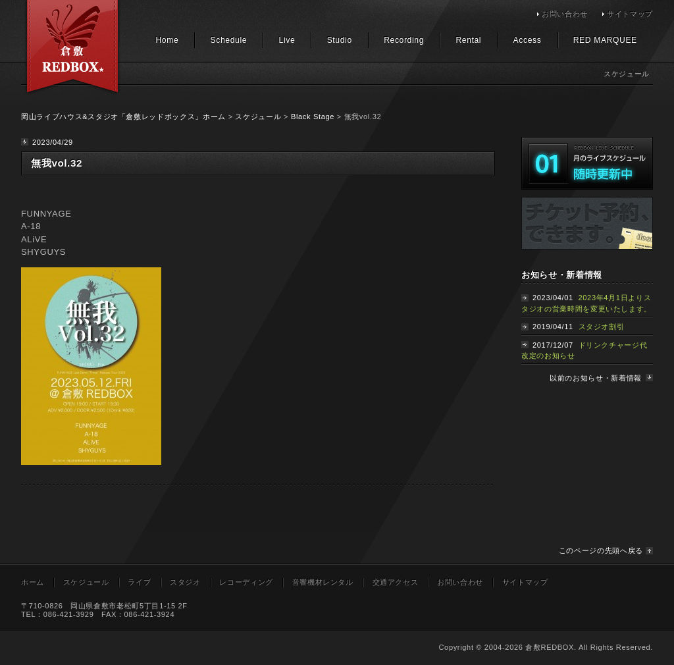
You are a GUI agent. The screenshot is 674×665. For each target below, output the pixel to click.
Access (527, 40)
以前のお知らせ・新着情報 (596, 378)
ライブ (139, 582)
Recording (404, 40)
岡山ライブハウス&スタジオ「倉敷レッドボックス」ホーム (123, 116)
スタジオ (185, 582)
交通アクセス (396, 582)
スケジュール (258, 116)
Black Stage (312, 116)
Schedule (229, 40)
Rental (468, 40)
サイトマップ (630, 14)
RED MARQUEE (605, 40)
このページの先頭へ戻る (601, 550)
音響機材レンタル (322, 582)
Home (166, 40)
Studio (339, 40)
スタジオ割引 (602, 327)
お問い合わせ (565, 14)
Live (287, 40)
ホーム (32, 582)
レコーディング (246, 582)
